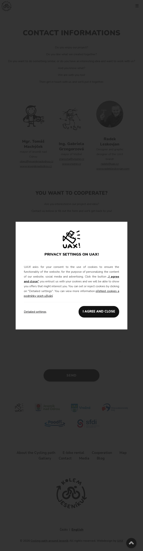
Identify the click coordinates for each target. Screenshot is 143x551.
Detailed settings (35, 312)
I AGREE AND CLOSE (99, 311)
